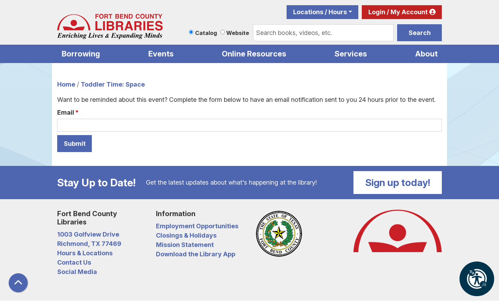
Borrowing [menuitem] (81, 53)
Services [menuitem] (350, 53)
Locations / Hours (320, 12)
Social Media (77, 271)
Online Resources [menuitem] (254, 53)
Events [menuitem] (161, 53)
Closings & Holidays (186, 235)
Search (420, 32)
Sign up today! (397, 182)
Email (65, 112)
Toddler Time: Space (113, 84)
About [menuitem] (426, 53)
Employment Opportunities (197, 226)
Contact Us (74, 262)
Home (66, 84)
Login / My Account (398, 12)
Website (237, 32)
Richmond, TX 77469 (89, 243)
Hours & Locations (85, 253)
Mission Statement (185, 244)
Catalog (206, 32)
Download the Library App (195, 254)
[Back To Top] (18, 282)
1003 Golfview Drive (88, 234)
